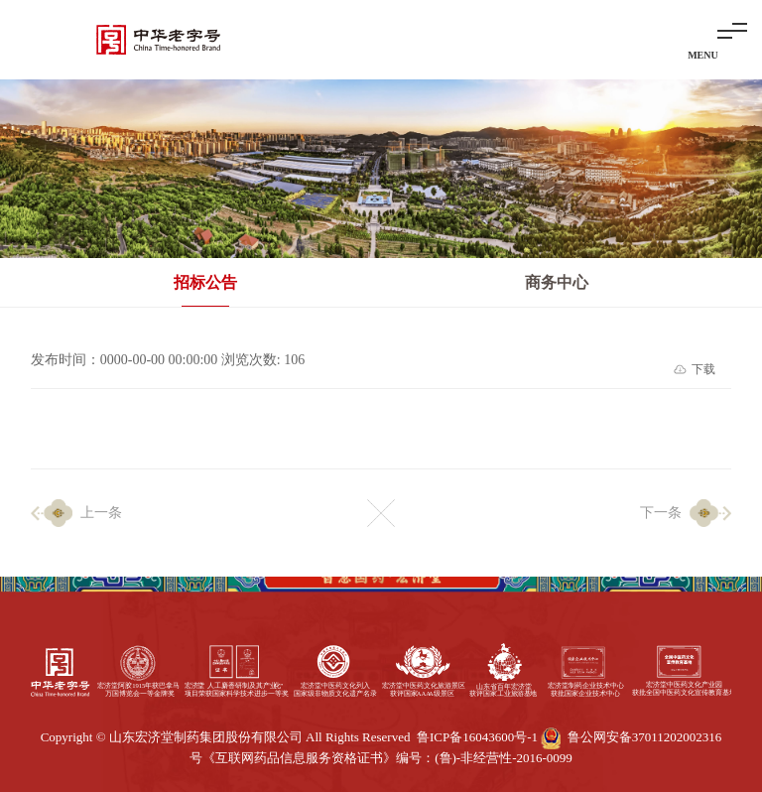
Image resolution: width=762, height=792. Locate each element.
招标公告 (205, 282)
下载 (703, 369)
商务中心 (556, 282)
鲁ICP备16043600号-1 (477, 736)
